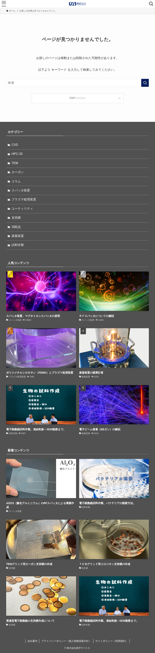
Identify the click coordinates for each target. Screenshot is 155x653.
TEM (15, 163)
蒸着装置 (18, 236)
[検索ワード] (77, 83)
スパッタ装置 (21, 190)
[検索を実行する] (145, 83)
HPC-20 (17, 153)
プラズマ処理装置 (24, 199)
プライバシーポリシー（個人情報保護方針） (66, 641)
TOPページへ (77, 98)
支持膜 (16, 217)
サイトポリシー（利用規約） (111, 641)
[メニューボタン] (4, 4)
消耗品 (16, 226)
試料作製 (18, 245)
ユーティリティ (22, 208)
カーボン (18, 172)
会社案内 (32, 641)
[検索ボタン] (151, 4)
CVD (15, 144)
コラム (16, 181)
